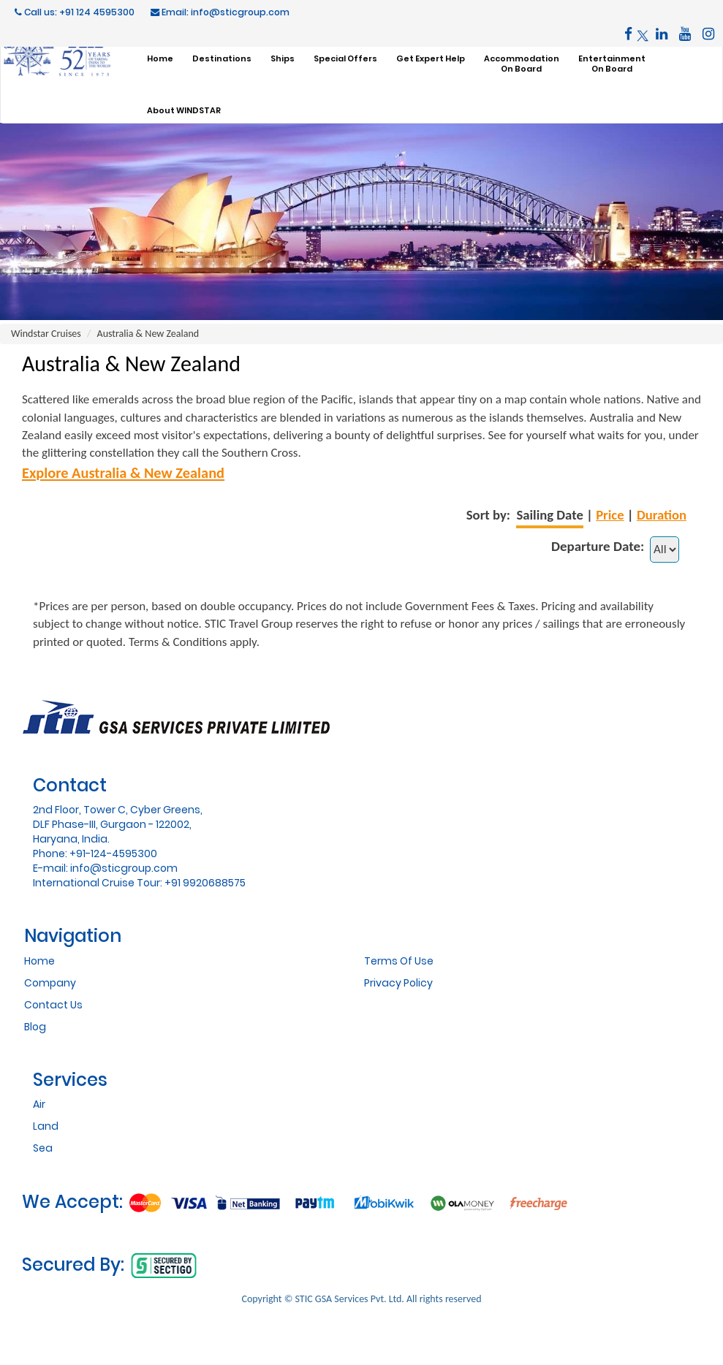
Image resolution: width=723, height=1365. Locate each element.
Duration (661, 514)
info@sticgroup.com (124, 868)
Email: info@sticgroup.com (220, 12)
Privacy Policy (398, 983)
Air (39, 1104)
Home (39, 961)
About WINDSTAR (184, 109)
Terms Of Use (399, 961)
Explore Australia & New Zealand (123, 473)
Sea (43, 1148)
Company (50, 983)
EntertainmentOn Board (612, 64)
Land (45, 1126)
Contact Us (53, 1004)
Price (610, 514)
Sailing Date (549, 514)
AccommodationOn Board (521, 64)
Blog (35, 1026)
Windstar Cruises (46, 333)
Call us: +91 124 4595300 (75, 12)
